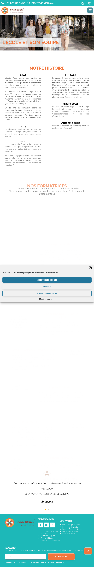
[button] (90, 268)
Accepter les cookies (47, 280)
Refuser (47, 287)
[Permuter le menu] (90, 10)
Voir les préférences (47, 293)
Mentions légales (45, 299)
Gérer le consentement (50, 540)
